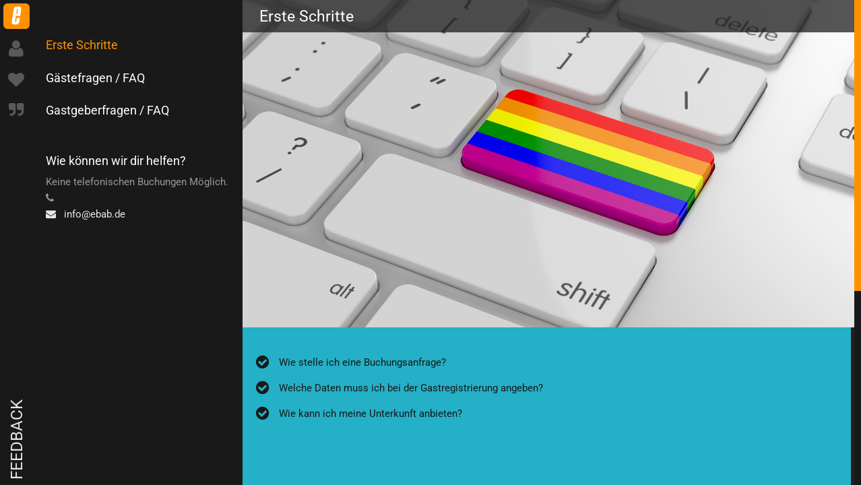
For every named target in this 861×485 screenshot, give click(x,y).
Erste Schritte (82, 45)
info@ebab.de (85, 214)
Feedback (16, 439)
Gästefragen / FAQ (95, 78)
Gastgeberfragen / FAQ (107, 110)
